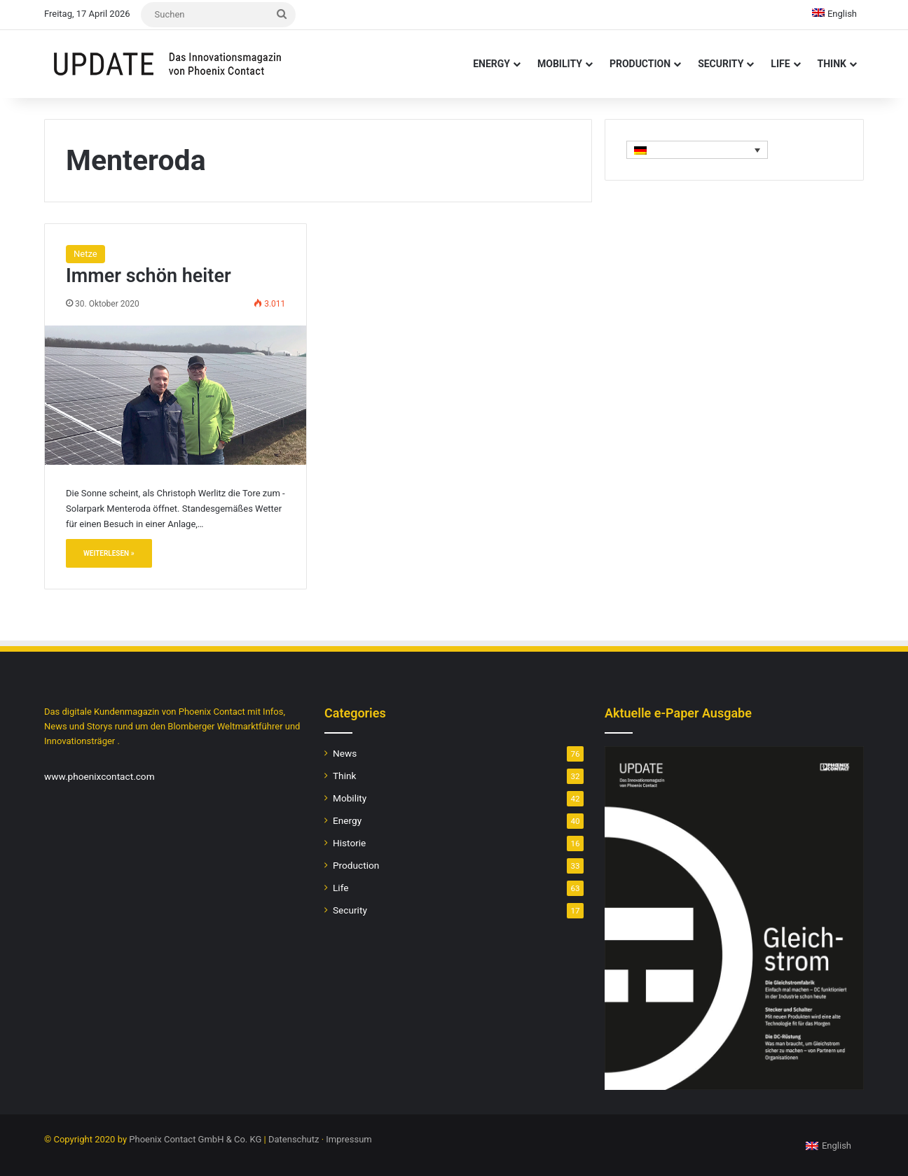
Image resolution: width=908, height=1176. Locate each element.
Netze (85, 253)
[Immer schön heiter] (175, 395)
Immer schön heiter (148, 276)
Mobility (559, 63)
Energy (491, 63)
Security (720, 63)
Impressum (348, 1139)
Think (832, 63)
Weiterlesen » (109, 553)
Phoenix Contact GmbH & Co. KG (195, 1139)
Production (640, 63)
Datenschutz (293, 1139)
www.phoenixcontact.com (99, 776)
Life (780, 63)
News (345, 753)
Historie (349, 842)
